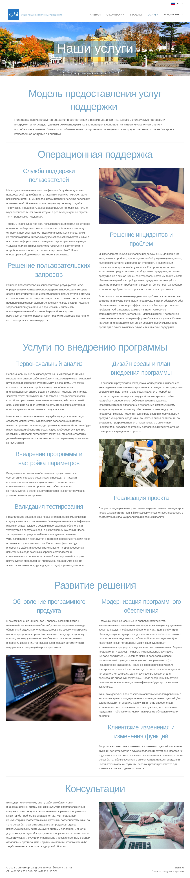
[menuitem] (105, 14)
